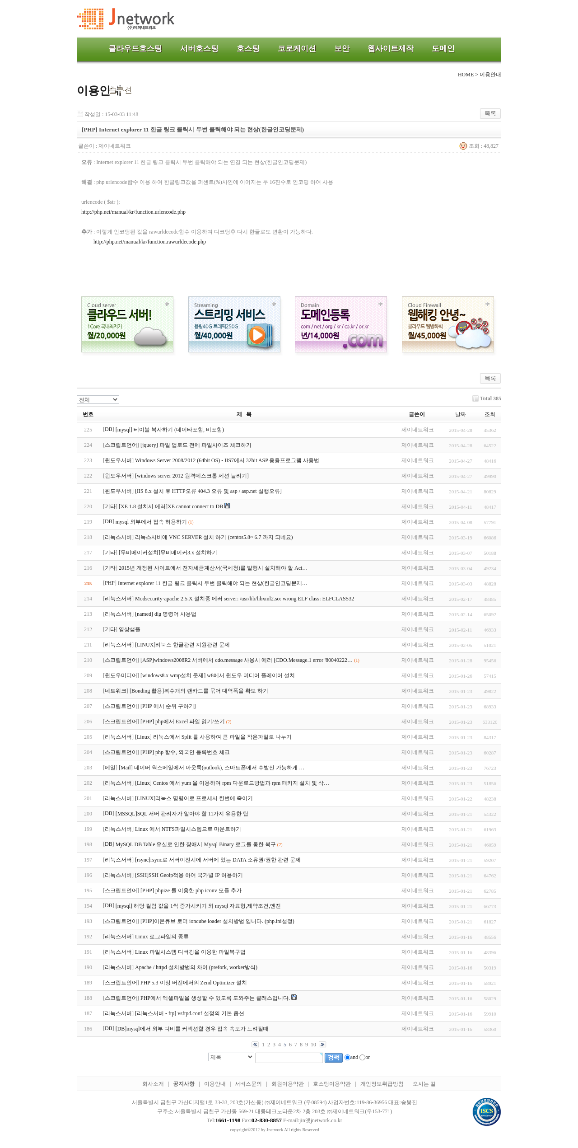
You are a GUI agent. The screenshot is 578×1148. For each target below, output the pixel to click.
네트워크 (115, 691)
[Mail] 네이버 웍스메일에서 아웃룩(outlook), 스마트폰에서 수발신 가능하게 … (211, 767)
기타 (110, 506)
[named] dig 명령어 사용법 (165, 614)
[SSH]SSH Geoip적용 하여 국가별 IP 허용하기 (189, 875)
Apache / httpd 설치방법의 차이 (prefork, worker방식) (196, 967)
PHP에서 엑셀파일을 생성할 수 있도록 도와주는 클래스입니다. (215, 998)
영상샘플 (129, 629)
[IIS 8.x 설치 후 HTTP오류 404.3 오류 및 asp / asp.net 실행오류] (208, 491)
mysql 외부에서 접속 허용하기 (151, 522)
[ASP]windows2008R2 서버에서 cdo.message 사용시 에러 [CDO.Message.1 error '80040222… (246, 660)
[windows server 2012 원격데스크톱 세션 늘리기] (192, 476)
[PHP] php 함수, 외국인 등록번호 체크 (185, 752)
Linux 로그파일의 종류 (162, 936)
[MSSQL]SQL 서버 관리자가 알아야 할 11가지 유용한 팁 (182, 814)
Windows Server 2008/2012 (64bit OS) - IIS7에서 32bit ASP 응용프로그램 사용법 (227, 460)
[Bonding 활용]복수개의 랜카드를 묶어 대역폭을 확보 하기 (199, 691)
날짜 (460, 414)
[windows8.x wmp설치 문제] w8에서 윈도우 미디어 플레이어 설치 (217, 675)
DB (108, 429)
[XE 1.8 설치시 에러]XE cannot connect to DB (171, 506)
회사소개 (153, 1084)
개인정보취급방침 (382, 1084)
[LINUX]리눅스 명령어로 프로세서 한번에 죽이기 (194, 798)
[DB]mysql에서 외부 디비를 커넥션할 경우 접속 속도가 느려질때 (192, 1029)
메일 (110, 767)
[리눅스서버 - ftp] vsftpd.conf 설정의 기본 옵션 (189, 1013)
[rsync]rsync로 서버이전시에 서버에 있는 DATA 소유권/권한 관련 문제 (218, 860)
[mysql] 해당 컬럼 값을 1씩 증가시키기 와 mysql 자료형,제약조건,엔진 (198, 906)
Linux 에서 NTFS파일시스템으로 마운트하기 (188, 829)
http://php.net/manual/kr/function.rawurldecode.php (149, 242)
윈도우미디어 (121, 675)
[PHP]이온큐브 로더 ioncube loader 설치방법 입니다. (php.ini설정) (217, 921)
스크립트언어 (121, 445)
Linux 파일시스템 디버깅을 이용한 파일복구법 (190, 952)
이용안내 (215, 1084)
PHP (110, 583)
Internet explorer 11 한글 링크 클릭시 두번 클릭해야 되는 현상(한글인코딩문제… (213, 583)
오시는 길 (424, 1084)
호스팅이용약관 (332, 1084)
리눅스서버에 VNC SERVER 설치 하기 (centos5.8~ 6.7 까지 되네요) (214, 537)
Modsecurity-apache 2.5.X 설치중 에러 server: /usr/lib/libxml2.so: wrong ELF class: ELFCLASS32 (244, 598)
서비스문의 (248, 1084)
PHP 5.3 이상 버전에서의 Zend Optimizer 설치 (193, 982)
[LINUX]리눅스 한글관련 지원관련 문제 (182, 645)
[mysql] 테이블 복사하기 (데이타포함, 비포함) (170, 429)
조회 (490, 414)
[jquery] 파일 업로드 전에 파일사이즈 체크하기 (196, 445)
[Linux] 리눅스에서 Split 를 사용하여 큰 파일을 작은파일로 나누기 (213, 737)
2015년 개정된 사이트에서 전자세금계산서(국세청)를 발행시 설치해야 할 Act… (213, 568)
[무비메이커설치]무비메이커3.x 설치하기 (168, 552)
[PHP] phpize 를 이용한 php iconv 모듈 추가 (191, 890)
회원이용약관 (287, 1084)
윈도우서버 (118, 460)
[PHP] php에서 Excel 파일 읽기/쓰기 (182, 721)
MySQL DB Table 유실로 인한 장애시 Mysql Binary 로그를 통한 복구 (196, 844)
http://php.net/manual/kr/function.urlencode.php (133, 212)
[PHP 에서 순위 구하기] (168, 706)
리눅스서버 (118, 537)
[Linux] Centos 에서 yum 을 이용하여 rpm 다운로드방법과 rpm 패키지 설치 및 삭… (232, 783)
